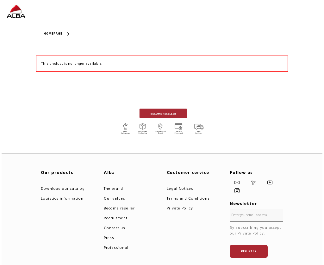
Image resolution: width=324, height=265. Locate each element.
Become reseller (119, 208)
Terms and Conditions (188, 198)
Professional (116, 248)
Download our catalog (63, 189)
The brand (113, 189)
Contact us (114, 228)
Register (249, 251)
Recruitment (116, 218)
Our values (114, 198)
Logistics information (62, 198)
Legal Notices (180, 189)
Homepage (53, 33)
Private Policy (180, 208)
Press (109, 238)
